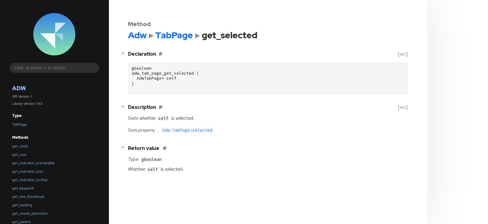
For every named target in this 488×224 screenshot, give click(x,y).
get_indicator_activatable (33, 163)
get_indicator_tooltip (30, 179)
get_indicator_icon (27, 171)
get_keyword (23, 188)
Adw (19, 88)
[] (124, 53)
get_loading (22, 205)
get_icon (19, 154)
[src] (403, 54)
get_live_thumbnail (28, 196)
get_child (20, 146)
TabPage (19, 124)
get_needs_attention (30, 213)
